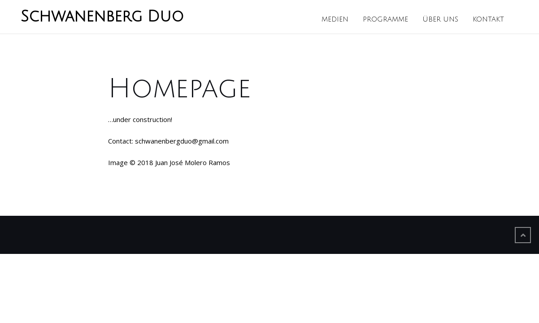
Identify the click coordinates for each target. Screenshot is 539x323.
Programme (385, 19)
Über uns (440, 19)
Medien (335, 19)
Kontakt (488, 19)
